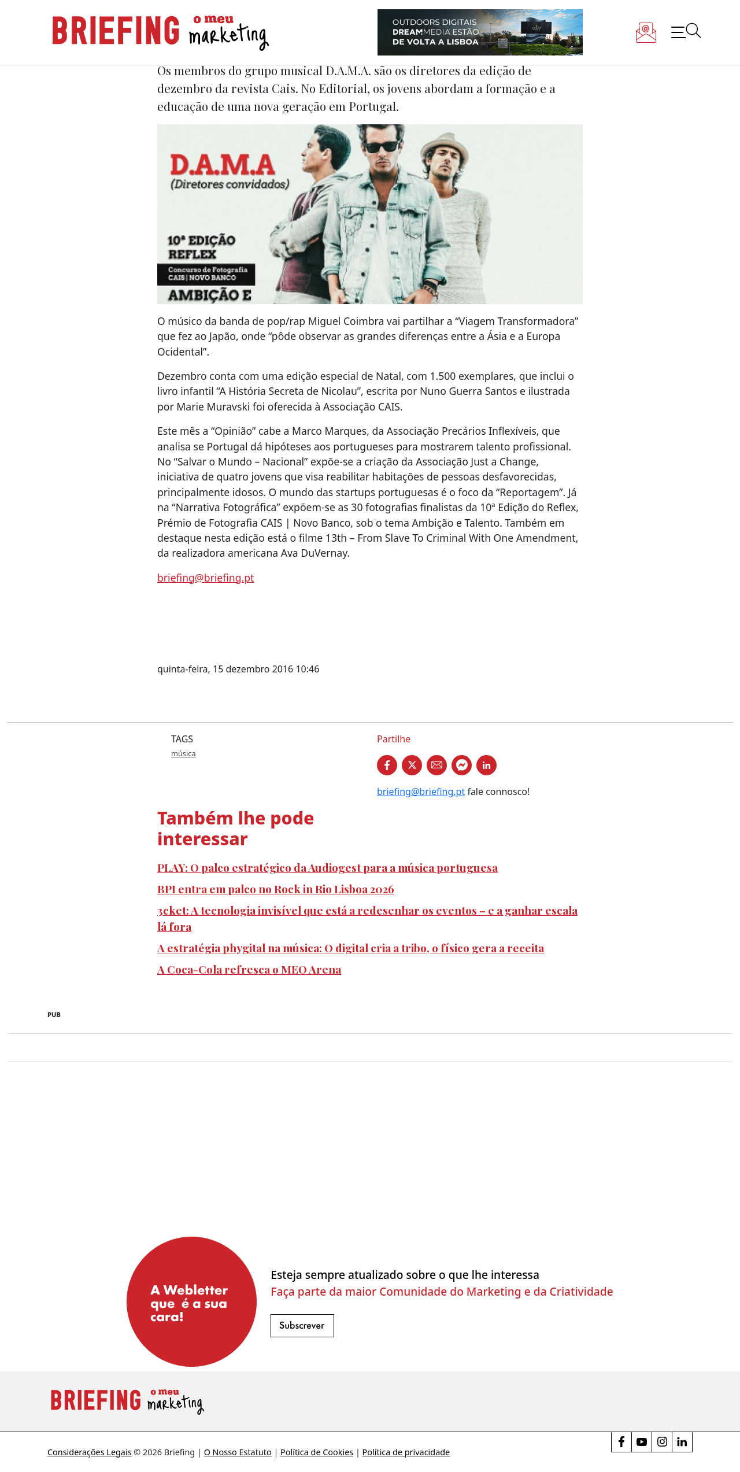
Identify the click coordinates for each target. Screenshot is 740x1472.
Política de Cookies (316, 1452)
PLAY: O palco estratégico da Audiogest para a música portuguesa (327, 867)
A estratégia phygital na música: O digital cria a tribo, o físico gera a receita (350, 947)
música (183, 753)
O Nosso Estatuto (238, 1452)
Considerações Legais (89, 1452)
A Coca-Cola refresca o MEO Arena (249, 969)
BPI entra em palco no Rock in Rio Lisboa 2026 (275, 888)
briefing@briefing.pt (205, 578)
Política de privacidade (406, 1452)
